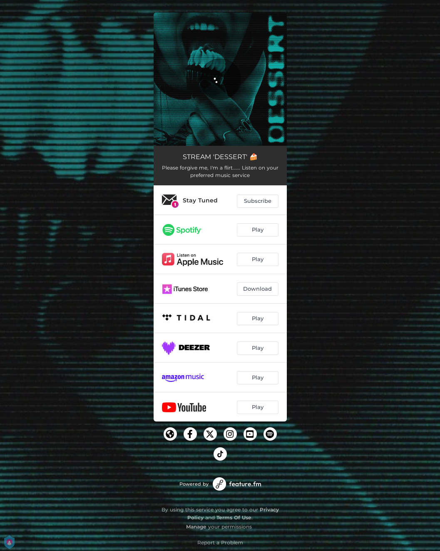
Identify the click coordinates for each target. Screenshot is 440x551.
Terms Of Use (233, 517)
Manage (196, 527)
